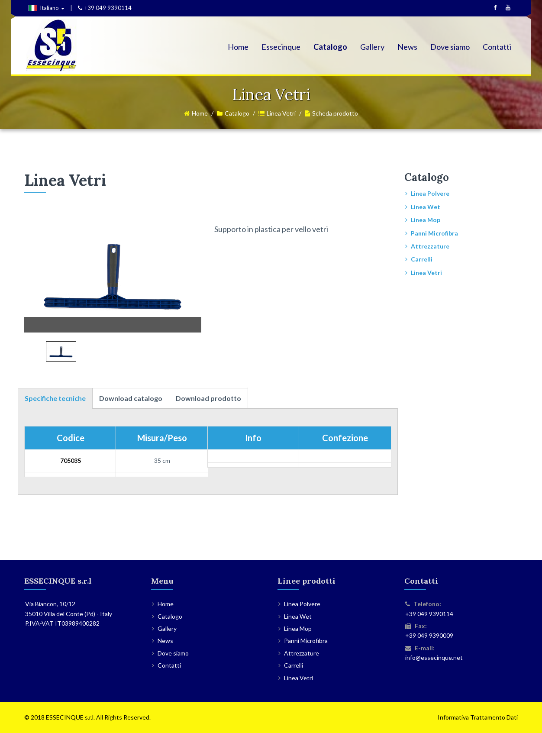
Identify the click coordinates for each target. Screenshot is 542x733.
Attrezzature (430, 246)
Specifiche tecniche (55, 398)
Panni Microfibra (434, 233)
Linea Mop (425, 219)
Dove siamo (450, 47)
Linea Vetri (281, 113)
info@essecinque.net (434, 657)
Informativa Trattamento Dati (478, 717)
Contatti (497, 47)
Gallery (372, 47)
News (407, 47)
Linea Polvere (430, 193)
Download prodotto (208, 398)
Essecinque (280, 47)
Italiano (47, 7)
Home (238, 47)
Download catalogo (130, 398)
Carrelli (421, 259)
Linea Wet (425, 206)
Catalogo (330, 47)
